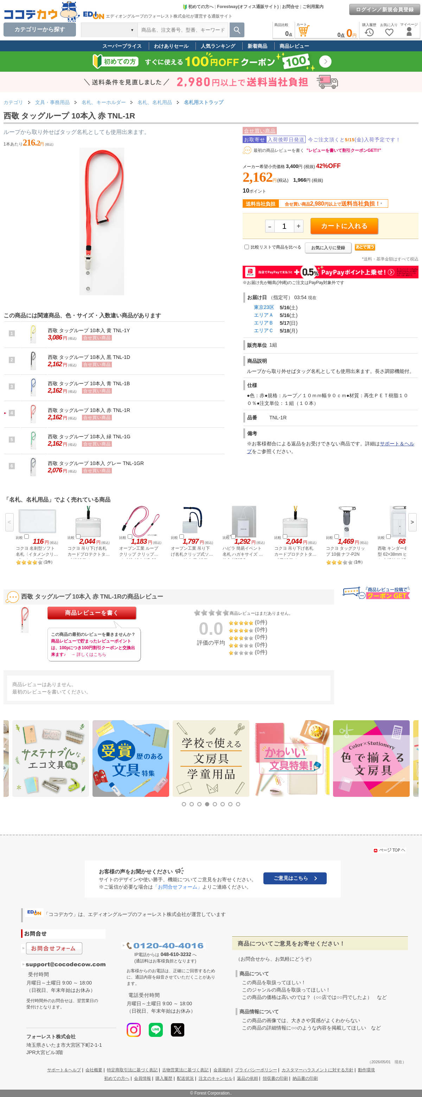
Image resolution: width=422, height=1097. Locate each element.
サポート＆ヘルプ (64, 1069)
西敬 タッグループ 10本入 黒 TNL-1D (89, 357)
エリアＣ (264, 330)
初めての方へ (198, 6)
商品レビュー (294, 46)
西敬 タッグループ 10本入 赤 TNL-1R (89, 410)
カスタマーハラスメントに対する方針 (317, 1069)
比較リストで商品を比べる (276, 247)
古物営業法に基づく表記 (185, 1069)
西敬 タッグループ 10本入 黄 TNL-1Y (89, 330)
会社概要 (93, 1069)
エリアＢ (264, 322)
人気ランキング (218, 46)
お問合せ (290, 6)
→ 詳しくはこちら (88, 654)
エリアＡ (264, 315)
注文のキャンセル (215, 1078)
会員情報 (142, 1078)
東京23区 (264, 307)
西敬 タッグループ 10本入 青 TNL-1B (89, 383)
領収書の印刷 (275, 1078)
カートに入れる (344, 226)
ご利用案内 (313, 6)
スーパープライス (122, 46)
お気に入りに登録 (328, 247)
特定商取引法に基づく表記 (132, 1069)
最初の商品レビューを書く (279, 150)
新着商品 (257, 46)
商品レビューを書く (92, 613)
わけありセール (171, 46)
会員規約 (221, 1069)
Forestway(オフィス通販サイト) (248, 6)
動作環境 (366, 1069)
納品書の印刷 (305, 1078)
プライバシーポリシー (256, 1069)
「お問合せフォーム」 (177, 887)
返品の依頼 (247, 1078)
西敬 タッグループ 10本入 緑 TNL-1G (89, 436)
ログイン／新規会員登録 (385, 9)
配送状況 (185, 1078)
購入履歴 (163, 1078)
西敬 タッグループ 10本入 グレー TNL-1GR (96, 463)
